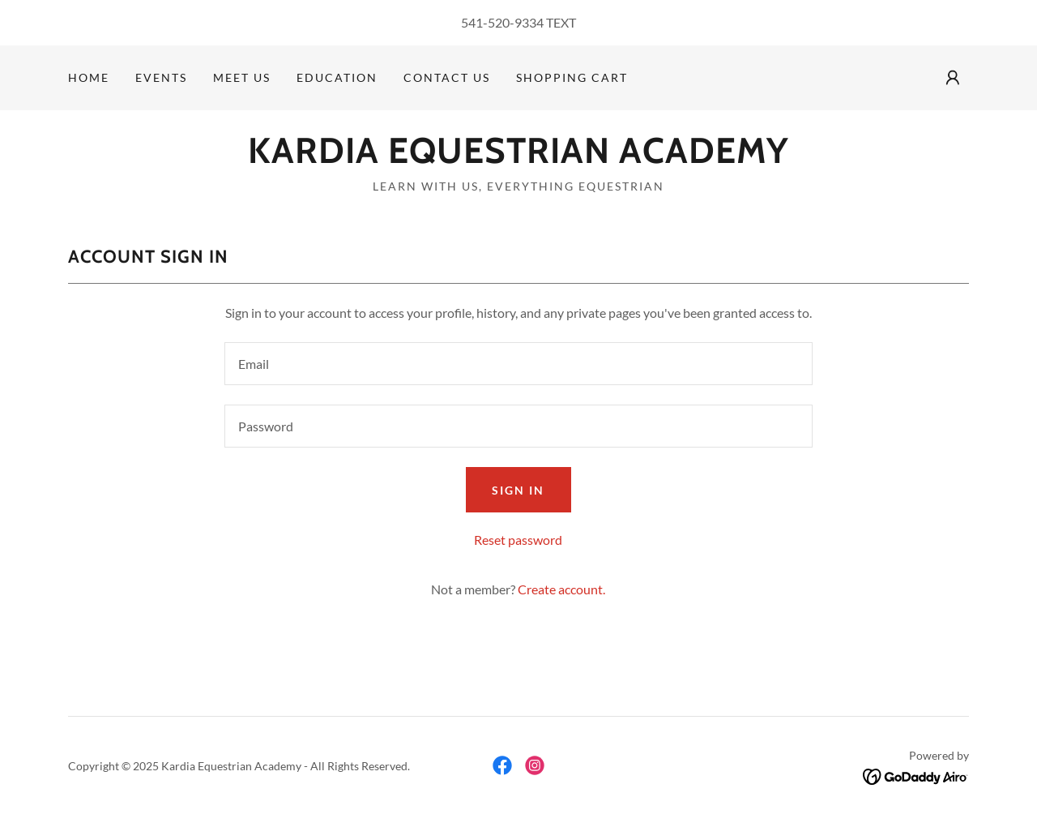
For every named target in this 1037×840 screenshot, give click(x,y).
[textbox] (518, 363)
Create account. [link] (561, 589)
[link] (518, 157)
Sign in (518, 490)
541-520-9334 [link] (502, 22)
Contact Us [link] (446, 77)
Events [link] (161, 77)
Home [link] (88, 77)
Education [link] (337, 77)
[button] (953, 78)
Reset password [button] (518, 539)
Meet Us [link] (242, 77)
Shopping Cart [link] (572, 77)
